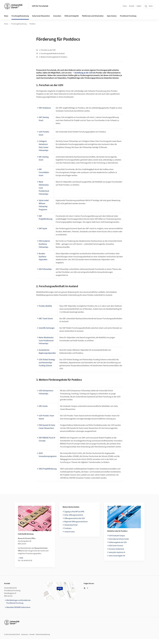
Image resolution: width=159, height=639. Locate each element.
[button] (72, 584)
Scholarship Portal (70, 525)
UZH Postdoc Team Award (46, 417)
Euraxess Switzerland (116, 549)
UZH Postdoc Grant (44, 133)
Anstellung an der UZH (83, 72)
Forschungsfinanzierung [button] (20, 16)
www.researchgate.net (117, 556)
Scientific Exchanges (47, 328)
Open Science (112, 16)
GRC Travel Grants (46, 318)
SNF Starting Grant (44, 119)
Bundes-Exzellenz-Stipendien (43, 256)
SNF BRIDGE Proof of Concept (47, 439)
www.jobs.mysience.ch (117, 552)
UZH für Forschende (40, 6)
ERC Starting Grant (43, 158)
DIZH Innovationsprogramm (48, 455)
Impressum (24, 634)
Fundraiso (68, 528)
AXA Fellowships (45, 269)
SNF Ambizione (45, 108)
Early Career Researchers (41, 16)
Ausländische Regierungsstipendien (47, 351)
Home (125, 6)
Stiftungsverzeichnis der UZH (74, 518)
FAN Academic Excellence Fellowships (44, 244)
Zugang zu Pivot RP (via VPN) (74, 511)
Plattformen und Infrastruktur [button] (93, 16)
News (6, 16)
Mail (21, 558)
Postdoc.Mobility (45, 306)
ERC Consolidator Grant (44, 172)
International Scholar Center (119, 539)
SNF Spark (43, 228)
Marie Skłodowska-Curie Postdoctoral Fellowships (44, 188)
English (139, 6)
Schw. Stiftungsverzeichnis (73, 515)
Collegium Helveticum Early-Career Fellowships (43, 146)
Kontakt (131, 6)
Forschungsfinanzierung (18, 24)
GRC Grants (43, 406)
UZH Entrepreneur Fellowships (46, 392)
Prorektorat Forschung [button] (128, 16)
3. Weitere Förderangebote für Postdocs (51, 57)
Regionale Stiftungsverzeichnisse (76, 521)
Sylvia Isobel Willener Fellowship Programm (44, 205)
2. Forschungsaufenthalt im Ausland (50, 53)
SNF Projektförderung (45, 217)
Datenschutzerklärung (43, 634)
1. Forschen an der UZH (46, 50)
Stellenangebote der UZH (118, 542)
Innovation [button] (57, 16)
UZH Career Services (116, 545)
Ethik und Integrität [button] (72, 16)
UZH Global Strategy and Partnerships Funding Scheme (47, 362)
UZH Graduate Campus (117, 536)
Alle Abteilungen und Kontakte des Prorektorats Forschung (18, 601)
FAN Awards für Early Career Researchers (47, 426)
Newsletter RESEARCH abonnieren (18, 607)
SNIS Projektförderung (48, 468)
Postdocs (32, 24)
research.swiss (69, 532)
